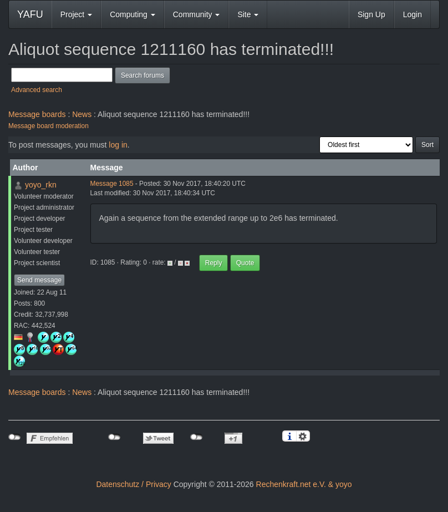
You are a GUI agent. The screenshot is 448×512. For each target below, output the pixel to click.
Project (76, 14)
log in (118, 144)
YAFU (30, 14)
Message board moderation (48, 126)
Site (247, 14)
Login (412, 14)
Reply (213, 263)
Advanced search (36, 90)
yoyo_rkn (41, 184)
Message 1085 (112, 183)
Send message (39, 280)
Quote (245, 263)
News (81, 114)
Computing (132, 14)
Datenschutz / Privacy (133, 484)
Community (196, 14)
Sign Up (371, 14)
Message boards (37, 114)
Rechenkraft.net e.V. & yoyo (304, 484)
